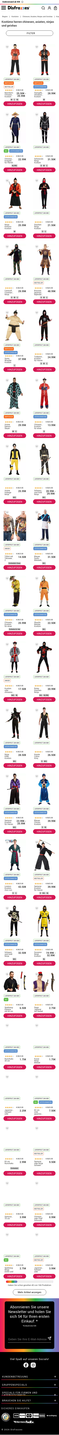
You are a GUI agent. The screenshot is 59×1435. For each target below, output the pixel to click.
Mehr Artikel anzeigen (29, 1292)
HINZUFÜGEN (14, 103)
